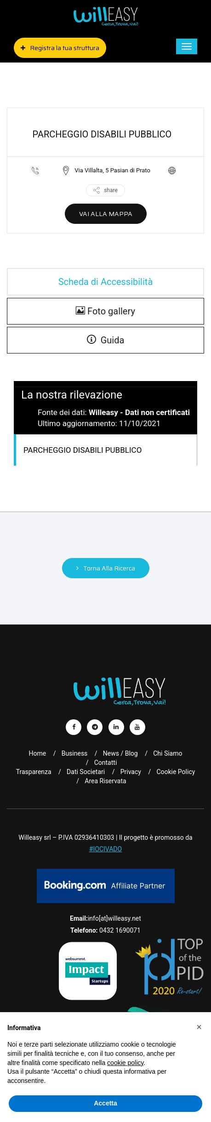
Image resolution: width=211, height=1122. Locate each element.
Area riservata (105, 781)
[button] (199, 1026)
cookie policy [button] (125, 1062)
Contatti (105, 762)
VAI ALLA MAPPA (105, 214)
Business (75, 753)
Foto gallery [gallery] (105, 311)
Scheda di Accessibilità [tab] (105, 281)
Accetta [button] (105, 1103)
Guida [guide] (106, 340)
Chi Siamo (167, 753)
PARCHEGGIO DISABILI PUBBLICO (82, 450)
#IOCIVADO (105, 849)
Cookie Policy (175, 771)
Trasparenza (33, 771)
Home (37, 753)
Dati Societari (86, 771)
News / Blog (120, 753)
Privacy (130, 771)
